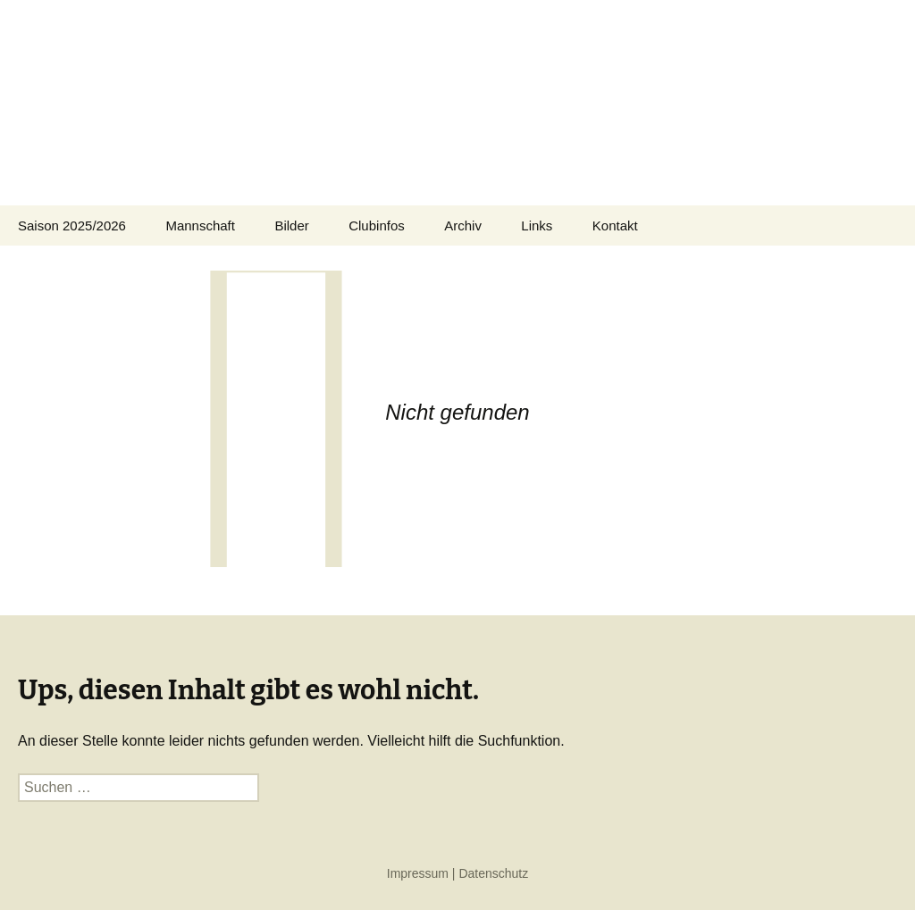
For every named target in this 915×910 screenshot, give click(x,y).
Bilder (291, 225)
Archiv (463, 225)
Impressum (418, 873)
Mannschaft (200, 225)
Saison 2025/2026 (72, 225)
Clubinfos (376, 225)
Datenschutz (493, 873)
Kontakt (615, 225)
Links (536, 225)
